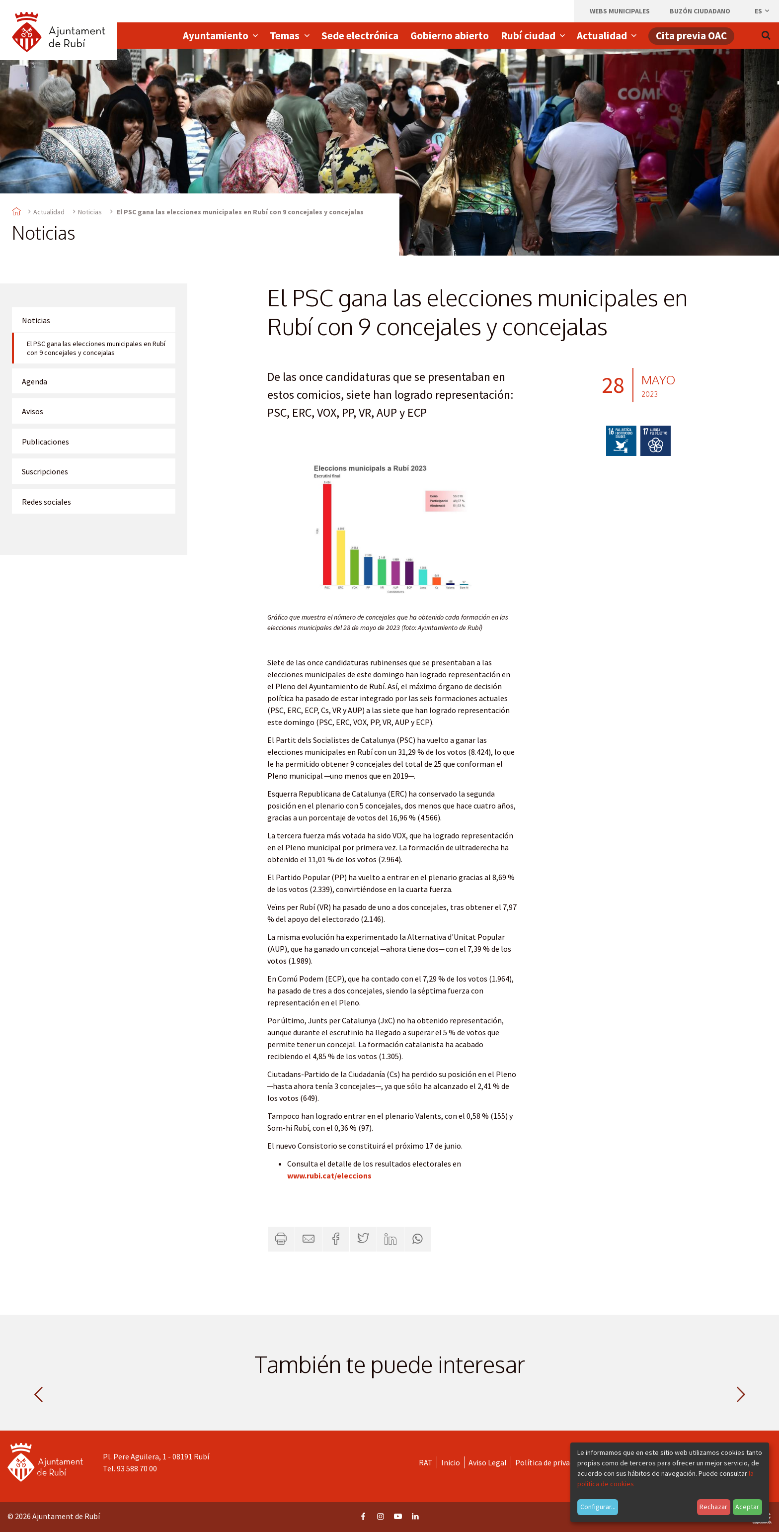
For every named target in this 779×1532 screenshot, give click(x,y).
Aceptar (747, 1506)
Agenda (34, 381)
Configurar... (598, 1506)
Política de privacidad (551, 1462)
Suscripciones (45, 471)
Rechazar (713, 1506)
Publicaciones (45, 442)
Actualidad (49, 211)
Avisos (32, 411)
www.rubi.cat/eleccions (329, 1175)
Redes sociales (46, 502)
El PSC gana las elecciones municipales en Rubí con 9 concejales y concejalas (96, 348)
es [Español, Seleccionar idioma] (763, 10)
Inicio (450, 1462)
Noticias (90, 211)
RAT (426, 1462)
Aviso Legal (487, 1462)
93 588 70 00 (137, 1468)
